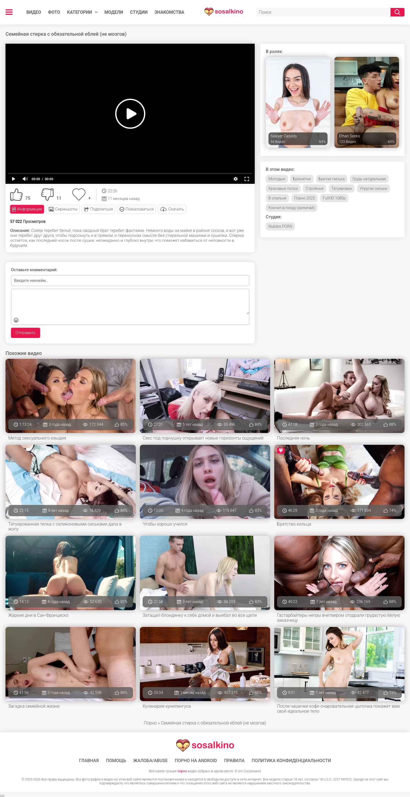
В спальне (277, 198)
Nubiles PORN (280, 226)
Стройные (314, 188)
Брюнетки (302, 179)
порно (182, 771)
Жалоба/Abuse (150, 760)
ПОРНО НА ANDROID (196, 760)
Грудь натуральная (369, 179)
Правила (234, 760)
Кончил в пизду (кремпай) (291, 208)
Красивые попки (283, 188)
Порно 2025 (304, 198)
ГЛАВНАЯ (89, 760)
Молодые (276, 179)
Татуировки (341, 188)
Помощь (116, 760)
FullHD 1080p (334, 198)
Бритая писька (332, 179)
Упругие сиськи (373, 188)
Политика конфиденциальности (291, 760)
